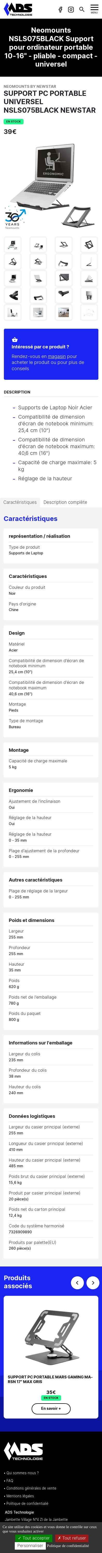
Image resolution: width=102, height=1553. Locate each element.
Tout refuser (72, 1538)
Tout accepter (34, 1538)
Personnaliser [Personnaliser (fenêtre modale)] (30, 1546)
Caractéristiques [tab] (20, 502)
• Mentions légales (19, 1496)
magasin (53, 356)
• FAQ (8, 1481)
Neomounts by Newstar (30, 87)
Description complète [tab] (65, 502)
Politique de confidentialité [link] (68, 1546)
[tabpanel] (51, 887)
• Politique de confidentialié (26, 1504)
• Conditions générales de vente (30, 1488)
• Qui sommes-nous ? (21, 1473)
